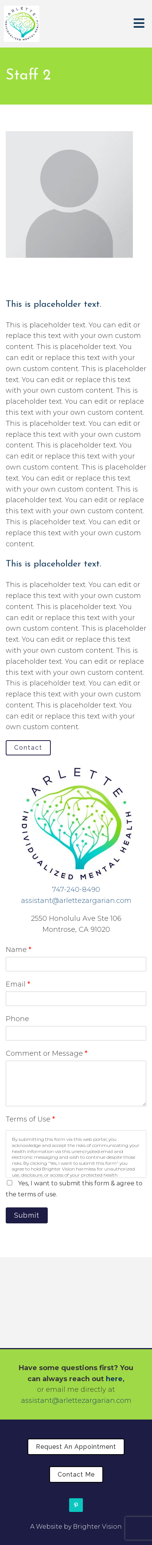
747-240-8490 (76, 889)
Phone (17, 1019)
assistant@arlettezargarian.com (76, 900)
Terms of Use (30, 1119)
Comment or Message (46, 1053)
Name (18, 949)
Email (18, 984)
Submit (26, 1215)
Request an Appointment (76, 1446)
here (114, 1379)
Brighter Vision (97, 1526)
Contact (28, 747)
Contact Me (76, 1474)
